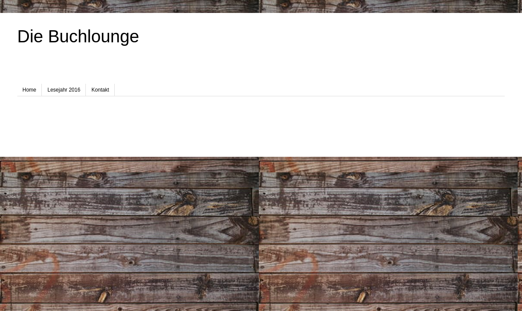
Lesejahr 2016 (63, 90)
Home (29, 90)
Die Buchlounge (78, 36)
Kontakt (100, 90)
